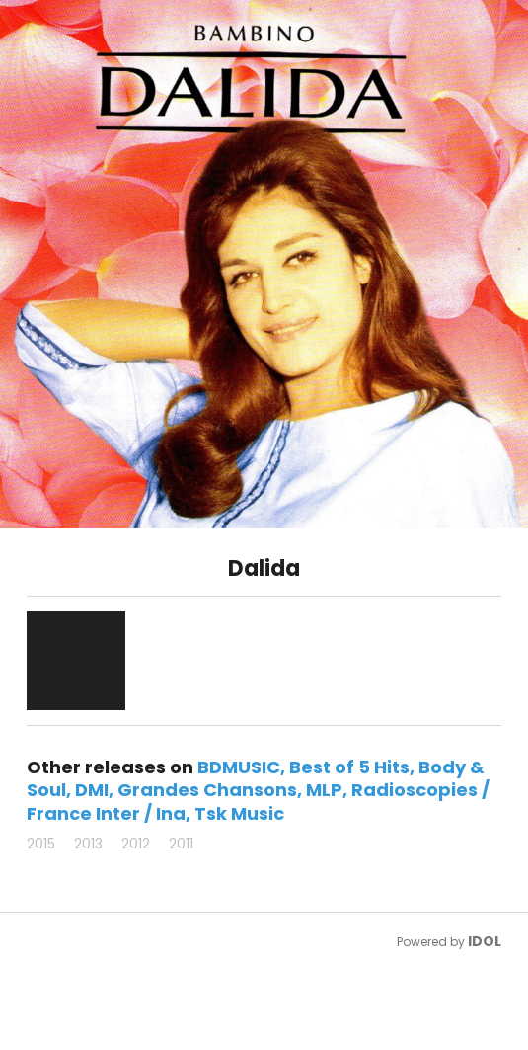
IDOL (484, 941)
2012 (135, 843)
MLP (324, 789)
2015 (41, 843)
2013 (88, 843)
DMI (92, 789)
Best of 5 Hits (349, 767)
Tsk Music (239, 813)
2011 (181, 843)
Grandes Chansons (207, 789)
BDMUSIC (238, 767)
